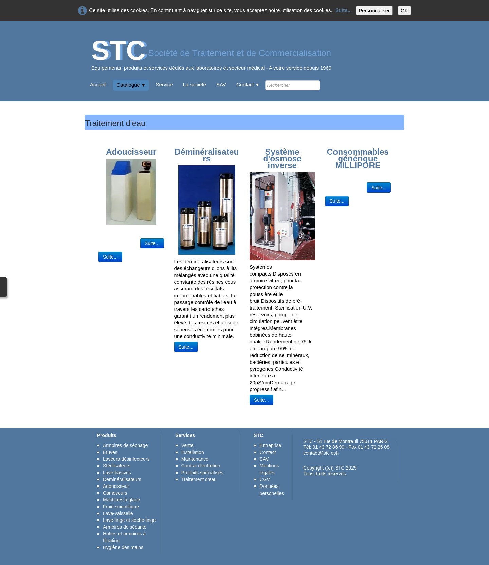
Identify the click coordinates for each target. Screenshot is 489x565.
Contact (248, 84)
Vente (187, 445)
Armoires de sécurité (125, 527)
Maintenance (195, 459)
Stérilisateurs (116, 466)
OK (404, 10)
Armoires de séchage (125, 445)
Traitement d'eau (199, 479)
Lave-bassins (117, 472)
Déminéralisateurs (122, 479)
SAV (221, 84)
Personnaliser (374, 10)
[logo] (211, 57)
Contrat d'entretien (200, 466)
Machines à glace (121, 499)
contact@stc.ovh (321, 453)
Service (164, 84)
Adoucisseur (116, 486)
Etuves (110, 452)
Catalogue (130, 85)
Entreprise (271, 445)
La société (194, 84)
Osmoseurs (115, 493)
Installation (192, 452)
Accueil (98, 84)
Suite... (343, 10)
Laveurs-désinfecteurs (126, 459)
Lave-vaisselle (118, 513)
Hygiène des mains (123, 547)
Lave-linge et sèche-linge (129, 520)
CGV (265, 479)
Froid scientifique (121, 506)
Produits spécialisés (202, 472)
